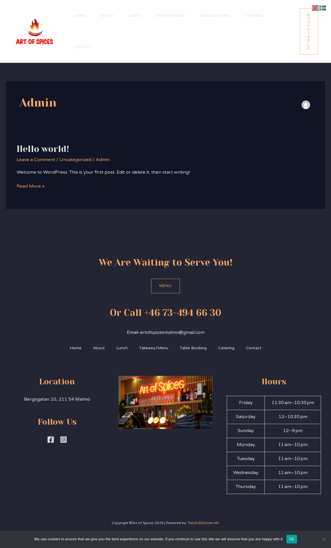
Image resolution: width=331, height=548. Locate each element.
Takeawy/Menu (170, 15)
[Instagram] (63, 439)
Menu (165, 286)
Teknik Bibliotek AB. (203, 523)
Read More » (31, 186)
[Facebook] (50, 439)
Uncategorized (75, 159)
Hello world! (43, 149)
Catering (253, 15)
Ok (291, 539)
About (106, 15)
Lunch (134, 15)
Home (80, 15)
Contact (83, 47)
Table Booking (215, 15)
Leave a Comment (36, 159)
